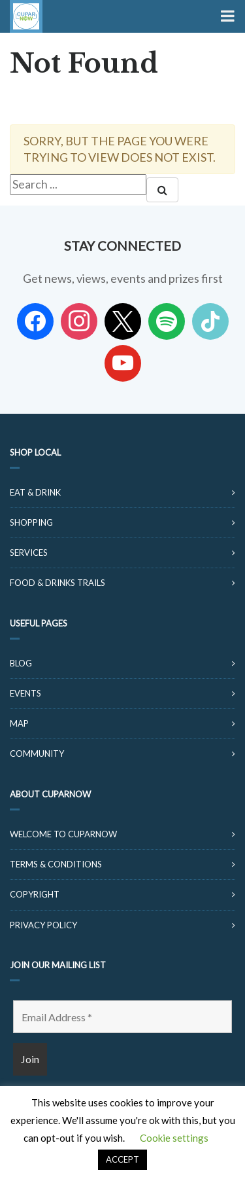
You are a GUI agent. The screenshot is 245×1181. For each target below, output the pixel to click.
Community (37, 753)
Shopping (31, 522)
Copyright (34, 894)
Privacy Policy (43, 925)
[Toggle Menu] (226, 16)
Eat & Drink (35, 492)
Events (25, 693)
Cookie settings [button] (174, 1138)
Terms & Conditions (56, 864)
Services (29, 552)
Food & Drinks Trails (57, 582)
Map (19, 723)
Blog (21, 663)
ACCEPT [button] (122, 1159)
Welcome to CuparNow (63, 834)
